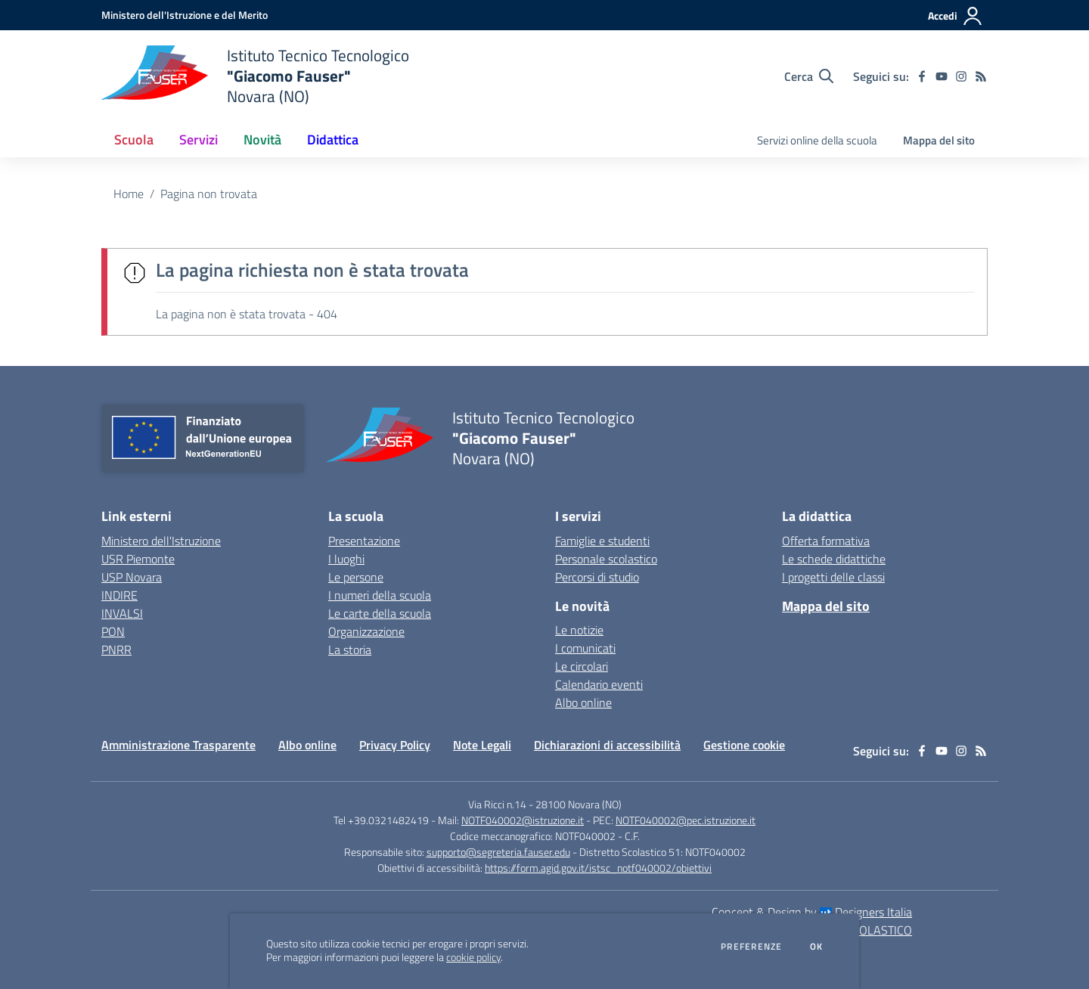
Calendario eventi (599, 684)
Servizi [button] (198, 139)
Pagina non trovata (208, 193)
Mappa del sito (939, 140)
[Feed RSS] (981, 76)
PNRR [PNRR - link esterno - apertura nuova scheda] (116, 649)
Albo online (583, 702)
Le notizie (579, 630)
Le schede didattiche (834, 559)
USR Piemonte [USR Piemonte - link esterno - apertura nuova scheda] (138, 559)
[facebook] (922, 76)
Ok (817, 946)
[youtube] (941, 76)
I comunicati (585, 648)
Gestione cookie (744, 745)
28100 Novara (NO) (578, 804)
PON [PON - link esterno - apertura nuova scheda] (113, 631)
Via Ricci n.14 (497, 804)
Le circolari (581, 666)
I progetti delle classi (833, 577)
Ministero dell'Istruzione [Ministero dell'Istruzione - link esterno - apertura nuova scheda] (161, 541)
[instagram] (961, 76)
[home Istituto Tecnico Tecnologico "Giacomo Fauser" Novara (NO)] (255, 76)
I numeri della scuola (379, 595)
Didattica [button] (332, 139)
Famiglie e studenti (602, 541)
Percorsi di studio (597, 577)
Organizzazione (366, 631)
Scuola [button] (134, 139)
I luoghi (346, 559)
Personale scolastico (606, 559)
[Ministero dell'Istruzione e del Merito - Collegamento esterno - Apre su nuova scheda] (184, 15)
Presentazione (364, 541)
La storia (349, 649)
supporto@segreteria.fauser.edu (498, 852)
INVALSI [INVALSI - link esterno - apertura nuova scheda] (122, 613)
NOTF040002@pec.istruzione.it (685, 820)
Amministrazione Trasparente (178, 745)
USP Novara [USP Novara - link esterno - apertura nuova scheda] (131, 577)
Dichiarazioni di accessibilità (607, 745)
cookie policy (473, 957)
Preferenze (751, 946)
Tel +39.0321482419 (381, 820)
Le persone (355, 577)
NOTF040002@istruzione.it (522, 820)
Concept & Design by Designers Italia (812, 912)
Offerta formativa (826, 541)
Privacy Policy (394, 745)
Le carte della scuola (379, 613)
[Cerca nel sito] (809, 76)
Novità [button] (262, 139)
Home (128, 193)
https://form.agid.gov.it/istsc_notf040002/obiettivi (598, 868)
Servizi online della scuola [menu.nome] (817, 140)
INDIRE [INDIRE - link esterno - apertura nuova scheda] (119, 595)
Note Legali (482, 745)
